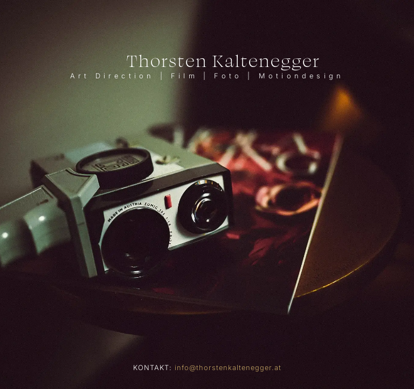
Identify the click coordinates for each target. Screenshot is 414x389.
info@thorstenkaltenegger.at (228, 368)
